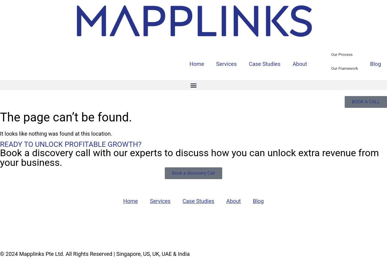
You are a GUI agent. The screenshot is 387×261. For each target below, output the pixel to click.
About (300, 64)
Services (226, 64)
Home (197, 64)
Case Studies (265, 64)
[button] (193, 85)
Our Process (342, 54)
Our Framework (344, 68)
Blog (375, 64)
